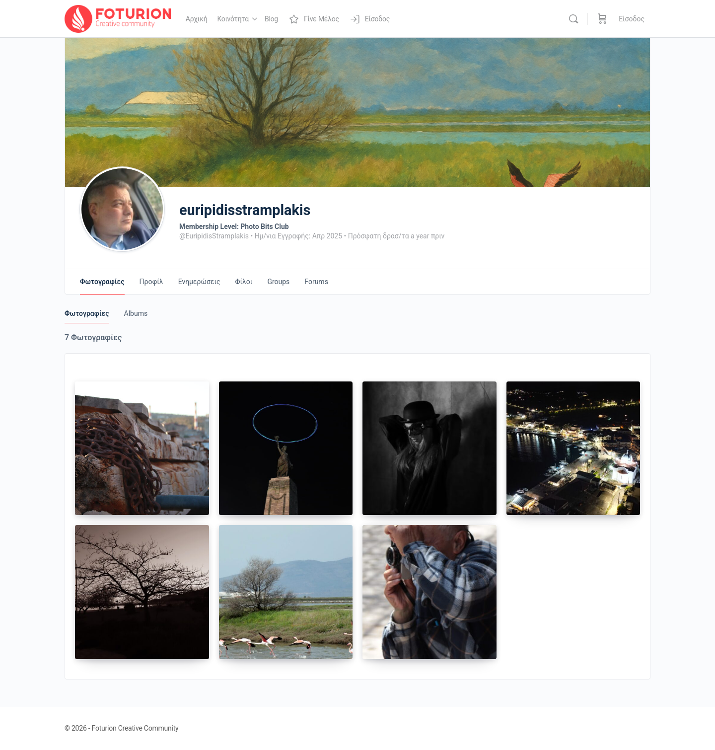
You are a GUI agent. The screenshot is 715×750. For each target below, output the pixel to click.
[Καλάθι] (602, 19)
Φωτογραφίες (87, 313)
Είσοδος (631, 19)
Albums (136, 313)
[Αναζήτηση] (573, 19)
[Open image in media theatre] (142, 448)
